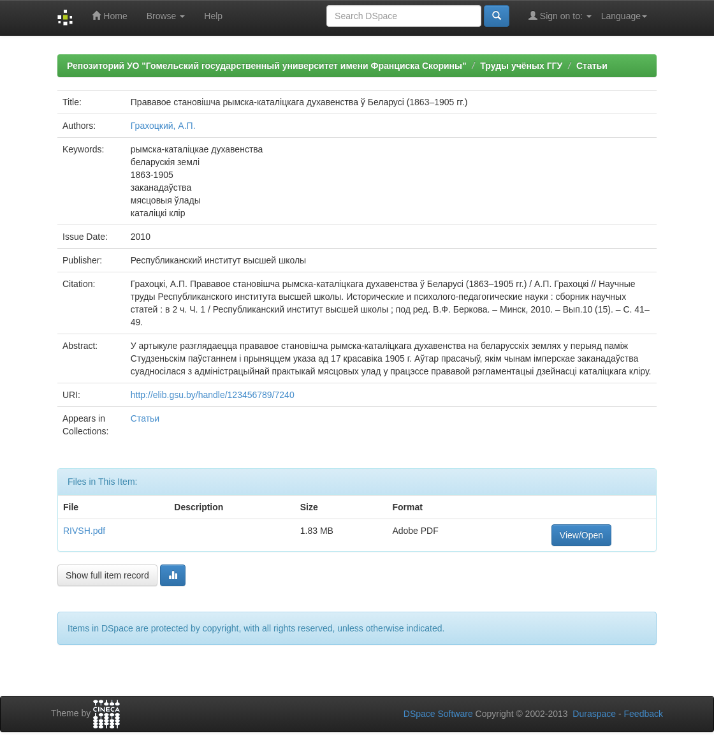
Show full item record (107, 575)
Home (109, 15)
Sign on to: (560, 15)
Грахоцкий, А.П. (163, 126)
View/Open (581, 535)
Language (624, 16)
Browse (166, 16)
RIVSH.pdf (84, 531)
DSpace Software (438, 714)
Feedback (643, 714)
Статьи (592, 66)
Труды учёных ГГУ (521, 66)
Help (213, 16)
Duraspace (594, 714)
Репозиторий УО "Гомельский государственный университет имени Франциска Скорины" (267, 66)
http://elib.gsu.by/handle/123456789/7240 (213, 395)
